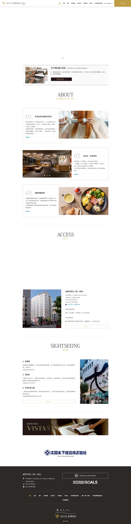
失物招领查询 (65, 500)
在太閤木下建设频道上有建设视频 (65, 456)
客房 (64, 3)
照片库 (90, 3)
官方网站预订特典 (98, 3)
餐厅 (68, 3)
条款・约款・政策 (85, 495)
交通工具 (79, 3)
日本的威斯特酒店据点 (97, 495)
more (28, 137)
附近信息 (85, 3)
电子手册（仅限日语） (74, 304)
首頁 (60, 3)
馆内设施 (73, 3)
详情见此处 (61, 79)
